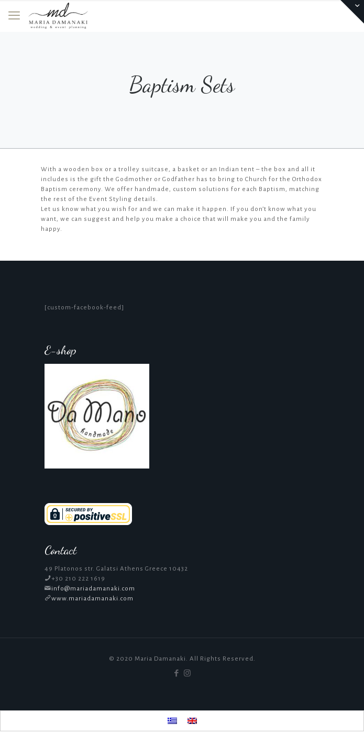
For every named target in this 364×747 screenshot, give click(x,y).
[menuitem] (172, 721)
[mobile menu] (14, 16)
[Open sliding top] (352, 12)
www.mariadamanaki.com (92, 598)
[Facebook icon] (177, 673)
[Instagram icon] (188, 673)
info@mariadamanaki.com (93, 588)
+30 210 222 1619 (78, 578)
